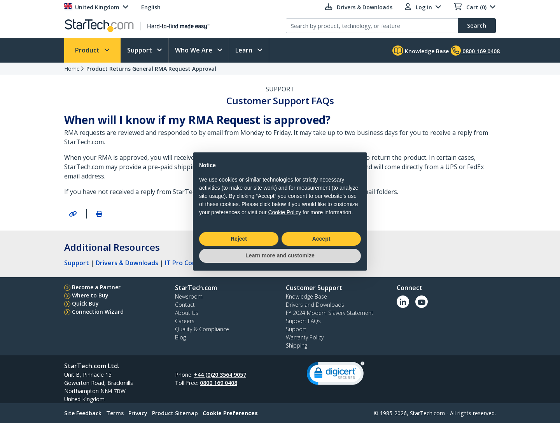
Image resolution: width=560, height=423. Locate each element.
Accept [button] (321, 239)
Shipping (296, 345)
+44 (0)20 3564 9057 (220, 374)
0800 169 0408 (218, 382)
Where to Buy (90, 295)
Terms (115, 413)
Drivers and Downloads (315, 304)
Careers (184, 321)
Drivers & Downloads (127, 263)
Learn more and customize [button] (279, 255)
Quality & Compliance (202, 329)
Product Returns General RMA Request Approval (151, 68)
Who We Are (194, 50)
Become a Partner (96, 287)
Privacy (137, 413)
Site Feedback (83, 413)
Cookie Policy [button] (284, 212)
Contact (185, 304)
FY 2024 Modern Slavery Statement (329, 312)
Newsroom (189, 296)
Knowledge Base (420, 50)
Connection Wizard (98, 311)
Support (140, 50)
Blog (180, 337)
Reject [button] (239, 239)
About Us (186, 312)
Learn (244, 50)
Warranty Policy (305, 337)
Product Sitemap (175, 413)
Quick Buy (85, 303)
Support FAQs (303, 321)
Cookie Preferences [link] (230, 413)
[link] (335, 375)
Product (88, 50)
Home (72, 68)
